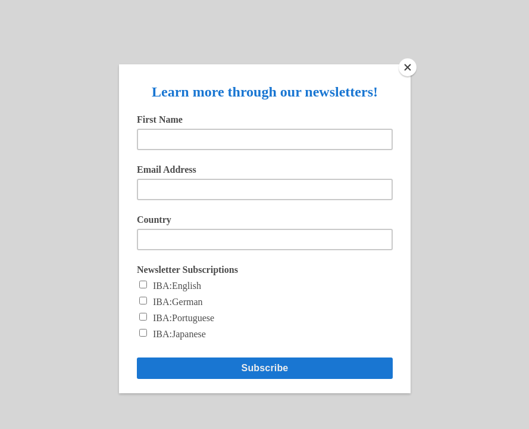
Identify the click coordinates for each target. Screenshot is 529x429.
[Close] (408, 67)
